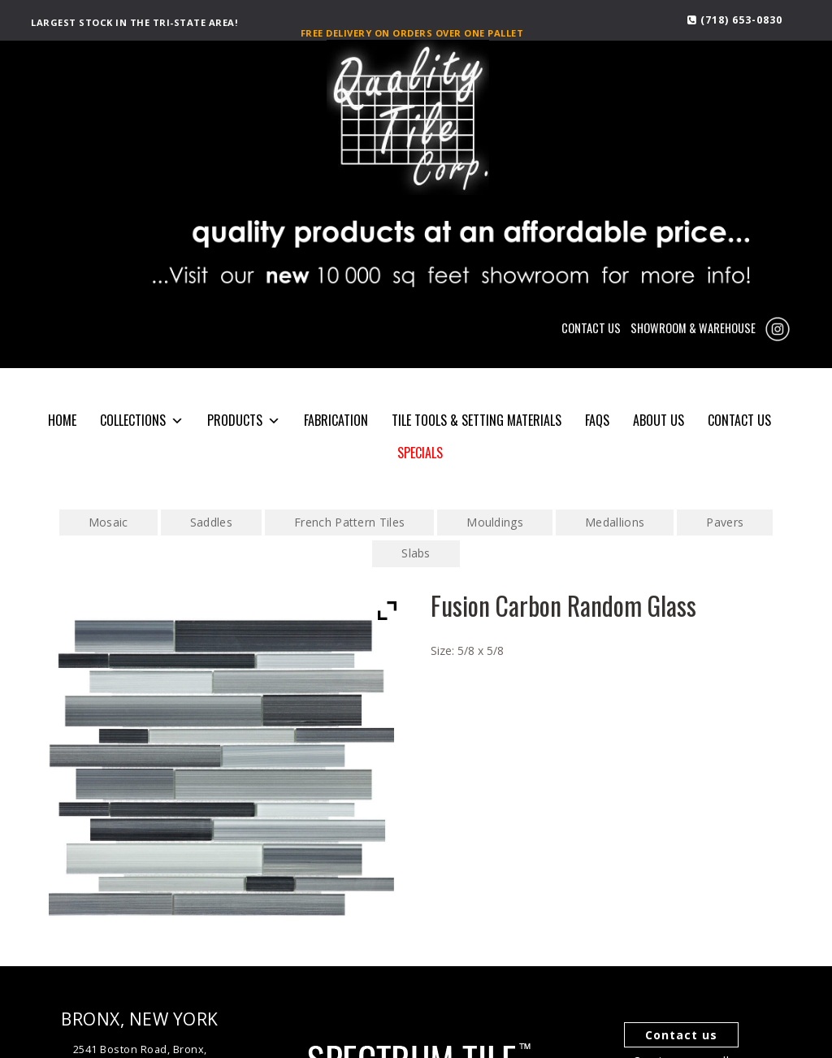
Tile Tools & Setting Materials (476, 420)
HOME (62, 420)
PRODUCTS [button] (243, 420)
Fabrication (336, 420)
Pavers (724, 522)
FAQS (597, 420)
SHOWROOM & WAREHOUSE (693, 327)
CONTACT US (591, 327)
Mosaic (108, 522)
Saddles (211, 522)
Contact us (681, 1035)
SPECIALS (420, 452)
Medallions (614, 522)
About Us (658, 420)
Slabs (416, 553)
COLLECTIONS (142, 420)
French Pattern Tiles (349, 522)
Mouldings (494, 522)
